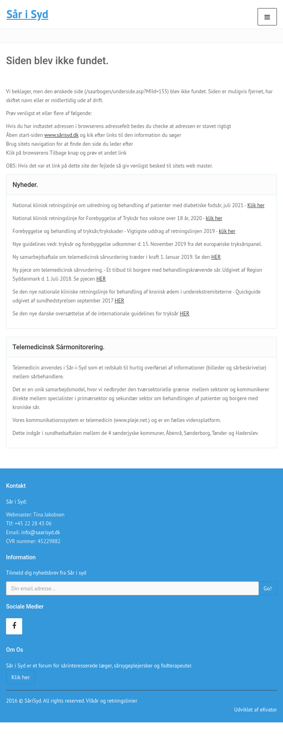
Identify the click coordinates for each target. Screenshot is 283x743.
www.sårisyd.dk (61, 135)
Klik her (256, 205)
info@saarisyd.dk (40, 532)
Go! (268, 588)
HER (215, 257)
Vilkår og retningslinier (111, 700)
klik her (214, 218)
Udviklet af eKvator (255, 709)
